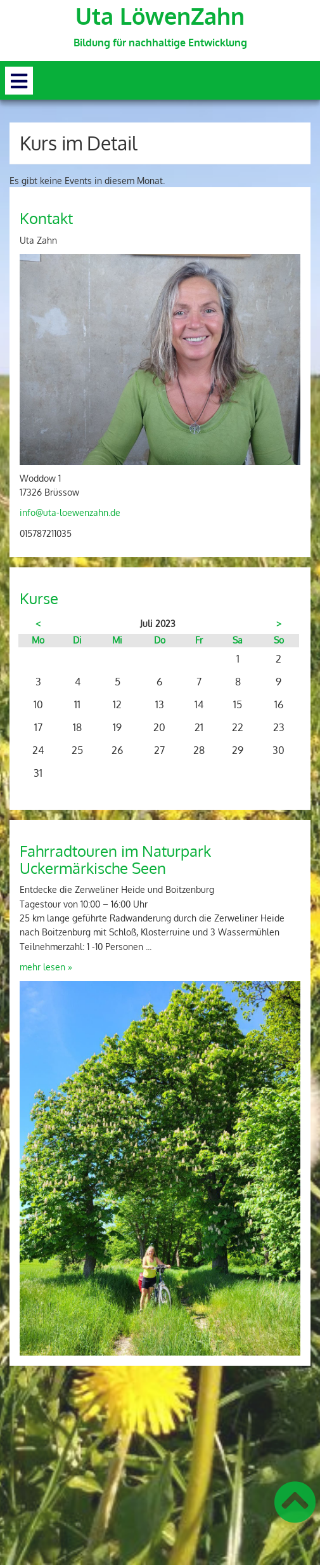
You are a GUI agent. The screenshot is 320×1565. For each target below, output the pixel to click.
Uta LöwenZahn (160, 15)
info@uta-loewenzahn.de (70, 512)
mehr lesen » (46, 966)
